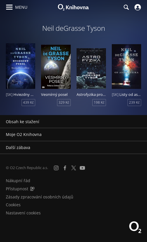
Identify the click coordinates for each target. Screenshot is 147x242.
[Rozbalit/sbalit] (139, 122)
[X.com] (73, 168)
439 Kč (28, 102)
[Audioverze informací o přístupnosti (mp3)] (32, 189)
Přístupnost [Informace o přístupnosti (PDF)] (17, 188)
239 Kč (134, 102)
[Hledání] (126, 7)
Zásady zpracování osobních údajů (39, 197)
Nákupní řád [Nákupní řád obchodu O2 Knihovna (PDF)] (18, 180)
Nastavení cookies (23, 213)
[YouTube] (82, 168)
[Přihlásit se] (137, 7)
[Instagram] (56, 168)
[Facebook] (65, 168)
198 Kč (99, 102)
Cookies (13, 204)
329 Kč (64, 102)
